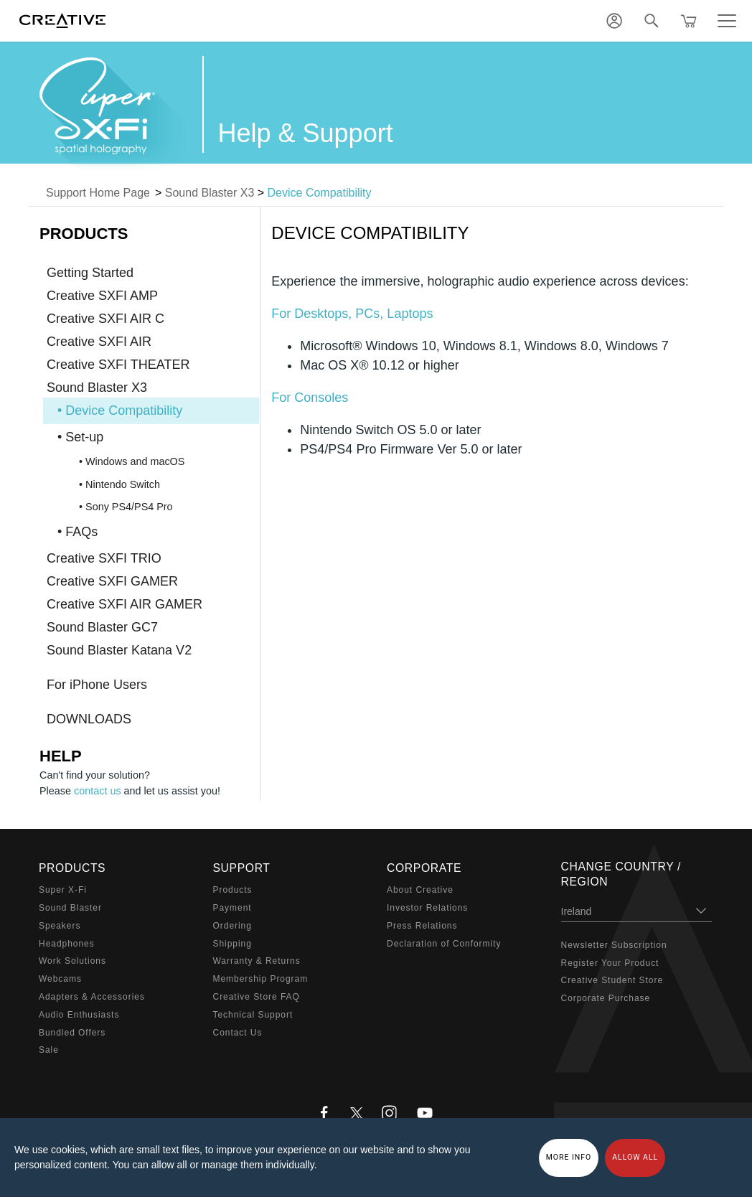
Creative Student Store (612, 980)
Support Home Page (98, 193)
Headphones (67, 944)
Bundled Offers (72, 1033)
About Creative (420, 890)
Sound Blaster (70, 908)
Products (233, 890)
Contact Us (238, 1033)
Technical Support (253, 1015)
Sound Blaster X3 (210, 193)
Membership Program (261, 979)
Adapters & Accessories (92, 997)
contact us (97, 791)
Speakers (59, 926)
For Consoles (309, 397)
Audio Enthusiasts (79, 1015)
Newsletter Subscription (614, 945)
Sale (49, 1050)
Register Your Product (610, 963)
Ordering (232, 926)
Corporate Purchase (606, 998)
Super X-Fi (63, 890)
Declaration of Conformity (444, 944)
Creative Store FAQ (256, 997)
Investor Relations (427, 908)
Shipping (232, 944)
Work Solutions (72, 961)
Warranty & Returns (257, 961)
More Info (569, 1157)
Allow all (635, 1157)
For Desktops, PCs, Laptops (352, 313)
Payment (232, 908)
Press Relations (422, 926)
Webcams (60, 979)
